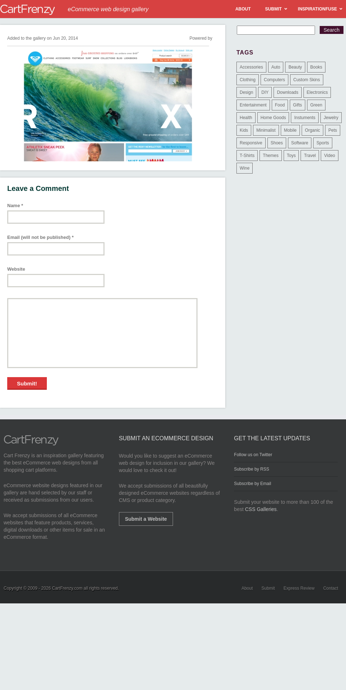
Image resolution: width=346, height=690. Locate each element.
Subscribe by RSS (251, 469)
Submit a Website (146, 519)
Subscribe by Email (252, 483)
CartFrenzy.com (67, 588)
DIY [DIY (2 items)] (265, 92)
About (247, 588)
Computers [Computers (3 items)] (274, 79)
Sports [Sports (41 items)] (322, 142)
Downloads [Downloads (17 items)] (287, 92)
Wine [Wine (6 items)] (244, 168)
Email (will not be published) (40, 237)
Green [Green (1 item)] (316, 105)
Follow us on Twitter (253, 454)
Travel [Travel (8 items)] (310, 155)
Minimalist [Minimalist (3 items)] (265, 130)
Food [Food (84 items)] (280, 105)
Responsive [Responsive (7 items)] (251, 142)
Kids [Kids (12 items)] (244, 130)
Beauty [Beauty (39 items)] (295, 67)
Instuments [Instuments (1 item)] (304, 117)
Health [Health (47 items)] (246, 117)
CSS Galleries (261, 509)
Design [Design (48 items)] (246, 92)
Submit (268, 588)
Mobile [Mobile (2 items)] (290, 130)
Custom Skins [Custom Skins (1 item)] (306, 79)
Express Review (299, 588)
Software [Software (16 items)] (299, 142)
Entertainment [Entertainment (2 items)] (253, 105)
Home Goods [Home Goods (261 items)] (273, 117)
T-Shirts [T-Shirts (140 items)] (247, 155)
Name (15, 205)
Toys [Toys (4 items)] (291, 155)
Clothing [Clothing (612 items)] (248, 79)
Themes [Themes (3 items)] (270, 155)
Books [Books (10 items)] (316, 67)
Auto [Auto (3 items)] (275, 67)
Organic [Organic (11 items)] (312, 130)
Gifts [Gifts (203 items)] (297, 105)
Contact (330, 588)
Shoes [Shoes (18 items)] (277, 142)
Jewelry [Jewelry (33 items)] (331, 117)
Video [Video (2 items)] (329, 155)
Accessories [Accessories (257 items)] (251, 67)
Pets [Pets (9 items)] (332, 130)
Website (16, 269)
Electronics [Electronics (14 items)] (317, 92)
